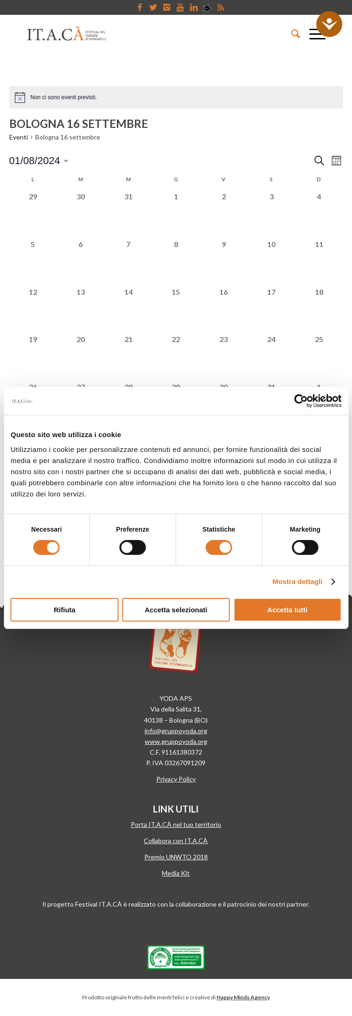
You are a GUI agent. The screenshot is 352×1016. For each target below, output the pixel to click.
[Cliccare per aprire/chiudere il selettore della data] (38, 160)
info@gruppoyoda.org (176, 731)
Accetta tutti (287, 610)
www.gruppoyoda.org (176, 741)
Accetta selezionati (176, 610)
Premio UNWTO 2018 (176, 857)
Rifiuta (65, 610)
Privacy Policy (176, 779)
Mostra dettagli (297, 581)
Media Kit (176, 873)
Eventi (18, 137)
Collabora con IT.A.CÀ (176, 841)
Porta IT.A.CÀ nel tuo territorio (176, 824)
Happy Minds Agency (243, 997)
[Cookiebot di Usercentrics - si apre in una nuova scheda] (300, 401)
